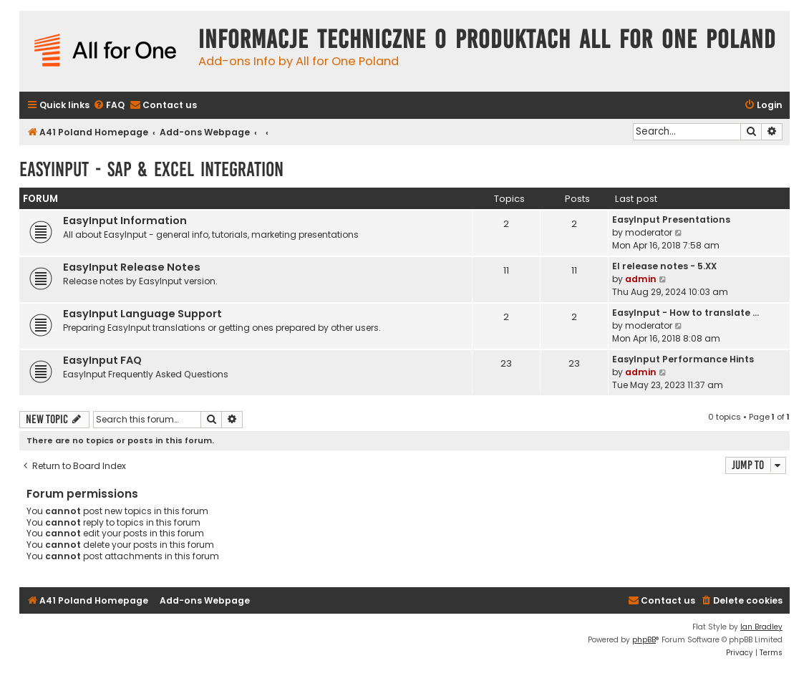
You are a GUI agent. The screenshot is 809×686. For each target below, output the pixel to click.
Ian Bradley (761, 627)
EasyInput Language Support (142, 313)
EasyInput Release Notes (131, 267)
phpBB (644, 639)
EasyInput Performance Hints (683, 359)
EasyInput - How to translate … (685, 312)
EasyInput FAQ (102, 360)
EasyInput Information (125, 220)
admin (641, 279)
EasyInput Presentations (671, 219)
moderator (648, 232)
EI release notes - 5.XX (664, 266)
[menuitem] (109, 105)
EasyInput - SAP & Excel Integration (151, 169)
